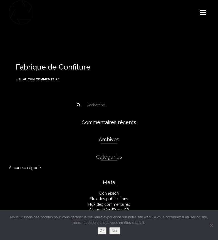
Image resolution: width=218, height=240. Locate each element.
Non (115, 231)
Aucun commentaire (41, 79)
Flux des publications (109, 199)
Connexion (109, 193)
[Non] (211, 225)
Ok (102, 231)
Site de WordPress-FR (109, 210)
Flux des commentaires (109, 204)
